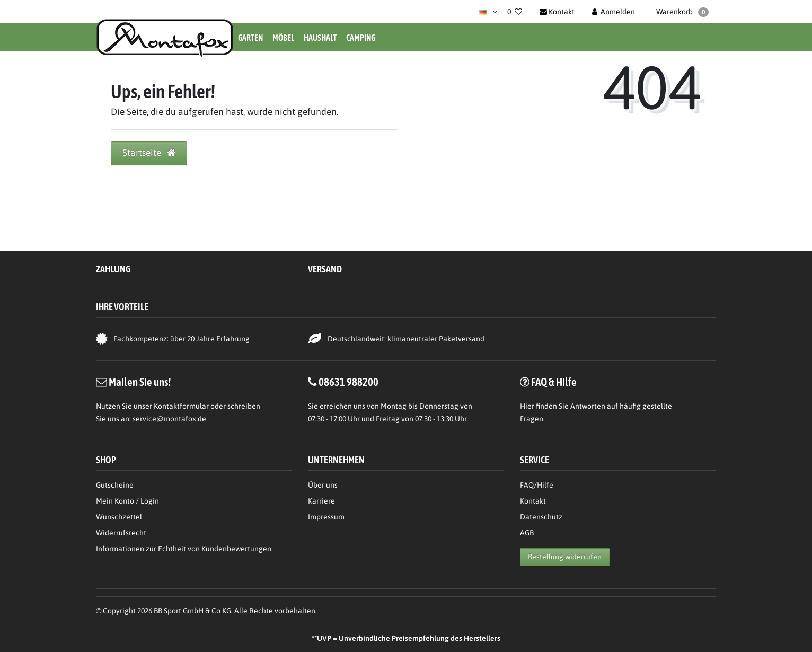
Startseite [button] (148, 152)
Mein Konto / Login (127, 501)
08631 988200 (348, 381)
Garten (250, 37)
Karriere (321, 501)
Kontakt (533, 501)
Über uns (323, 485)
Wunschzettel (119, 517)
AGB (527, 532)
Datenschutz (541, 517)
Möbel (283, 37)
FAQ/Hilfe (536, 485)
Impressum (326, 517)
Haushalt (320, 37)
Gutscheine (115, 485)
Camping (360, 37)
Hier (527, 406)
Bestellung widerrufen (565, 556)
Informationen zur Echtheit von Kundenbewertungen (183, 548)
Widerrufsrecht (121, 532)
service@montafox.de (169, 419)
